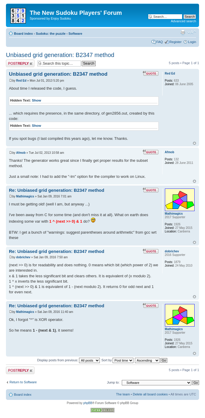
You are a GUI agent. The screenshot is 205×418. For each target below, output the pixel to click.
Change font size (191, 32)
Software (75, 33)
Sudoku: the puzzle (50, 33)
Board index (23, 33)
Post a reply (20, 63)
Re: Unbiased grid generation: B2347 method (56, 190)
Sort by (117, 360)
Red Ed (21, 80)
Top (194, 143)
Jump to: (113, 382)
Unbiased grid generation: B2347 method (60, 55)
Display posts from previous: (68, 360)
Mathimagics (25, 196)
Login (192, 42)
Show (36, 100)
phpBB (87, 403)
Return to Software (23, 382)
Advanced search (183, 21)
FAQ (159, 42)
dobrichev (23, 257)
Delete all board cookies (150, 394)
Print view (182, 32)
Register (175, 42)
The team (123, 394)
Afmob (21, 152)
